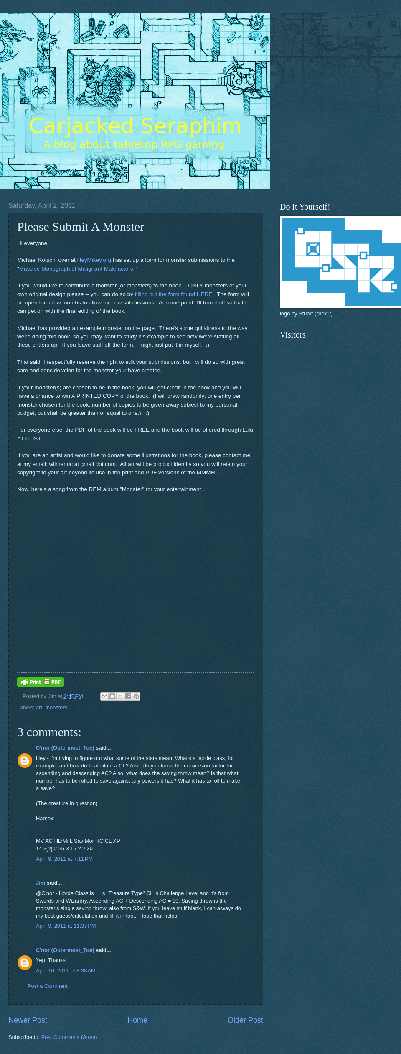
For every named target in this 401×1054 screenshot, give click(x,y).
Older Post (245, 1020)
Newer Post (27, 1020)
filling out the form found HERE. (174, 294)
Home (137, 1020)
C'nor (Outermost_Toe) (65, 747)
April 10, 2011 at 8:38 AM (66, 970)
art (39, 707)
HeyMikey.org (94, 260)
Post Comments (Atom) (69, 1037)
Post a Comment (48, 986)
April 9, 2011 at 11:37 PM (66, 926)
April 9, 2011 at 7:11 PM (64, 859)
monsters (56, 707)
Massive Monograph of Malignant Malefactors (76, 269)
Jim (40, 883)
